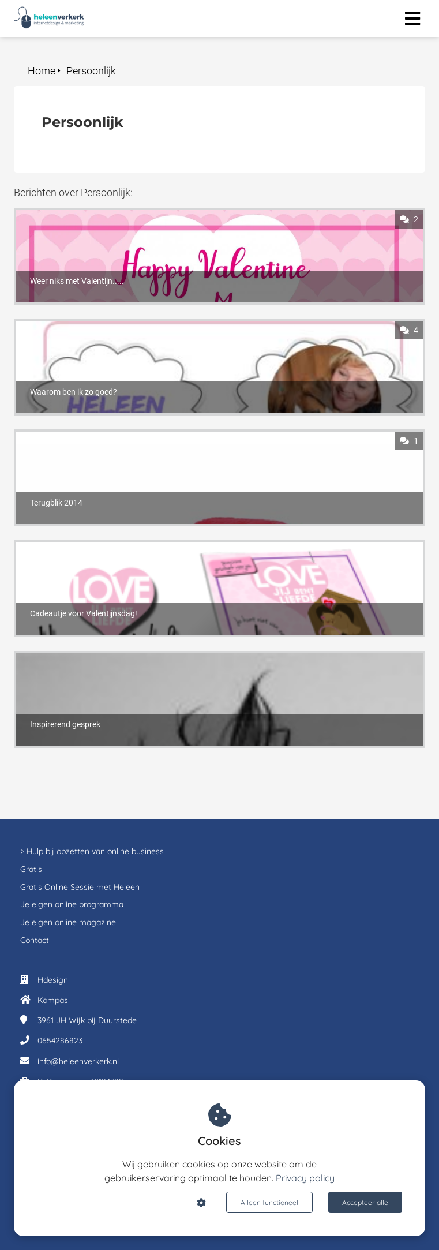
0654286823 (59, 1040)
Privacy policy (305, 1178)
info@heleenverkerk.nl (78, 1061)
